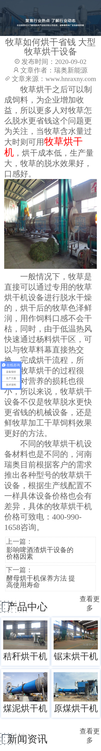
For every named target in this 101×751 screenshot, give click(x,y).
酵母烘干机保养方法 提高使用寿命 (40, 581)
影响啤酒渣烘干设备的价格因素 (39, 553)
